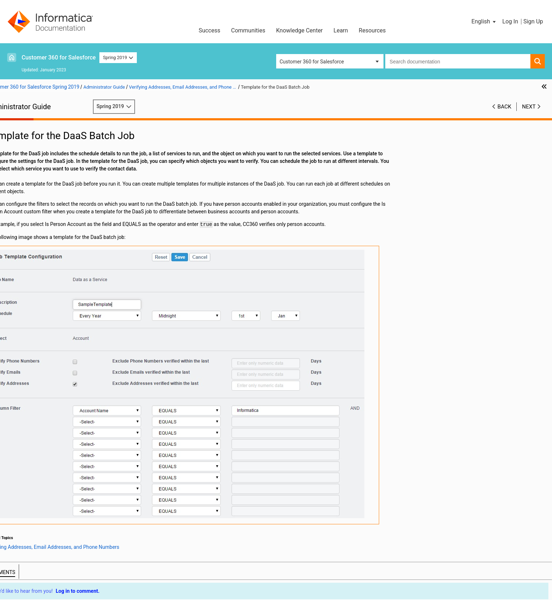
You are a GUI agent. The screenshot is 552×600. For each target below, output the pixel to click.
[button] (484, 22)
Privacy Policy (216, 574)
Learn (340, 30)
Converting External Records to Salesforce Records (69, 231)
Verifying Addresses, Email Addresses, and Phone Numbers (67, 166)
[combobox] (457, 61)
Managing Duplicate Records (44, 215)
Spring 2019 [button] (118, 57)
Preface (20, 125)
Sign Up (533, 21)
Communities (248, 30)
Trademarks (176, 574)
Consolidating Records (37, 223)
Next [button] (529, 106)
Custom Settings (30, 276)
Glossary (21, 283)
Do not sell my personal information (287, 574)
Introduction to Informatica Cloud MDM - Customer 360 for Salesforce (73, 136)
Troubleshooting (30, 268)
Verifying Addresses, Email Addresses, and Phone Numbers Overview (80, 178)
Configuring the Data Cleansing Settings (56, 147)
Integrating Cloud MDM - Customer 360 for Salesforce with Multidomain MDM (72, 249)
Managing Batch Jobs (36, 155)
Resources (372, 30)
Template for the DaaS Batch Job (59, 193)
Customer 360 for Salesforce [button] (312, 62)
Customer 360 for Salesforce (59, 57)
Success (209, 30)
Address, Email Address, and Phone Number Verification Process (68, 185)
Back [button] (504, 106)
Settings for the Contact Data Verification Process (78, 200)
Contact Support (362, 574)
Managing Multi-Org (34, 261)
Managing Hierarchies (36, 238)
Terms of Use (138, 574)
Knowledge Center (299, 30)
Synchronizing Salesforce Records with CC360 (63, 208)
